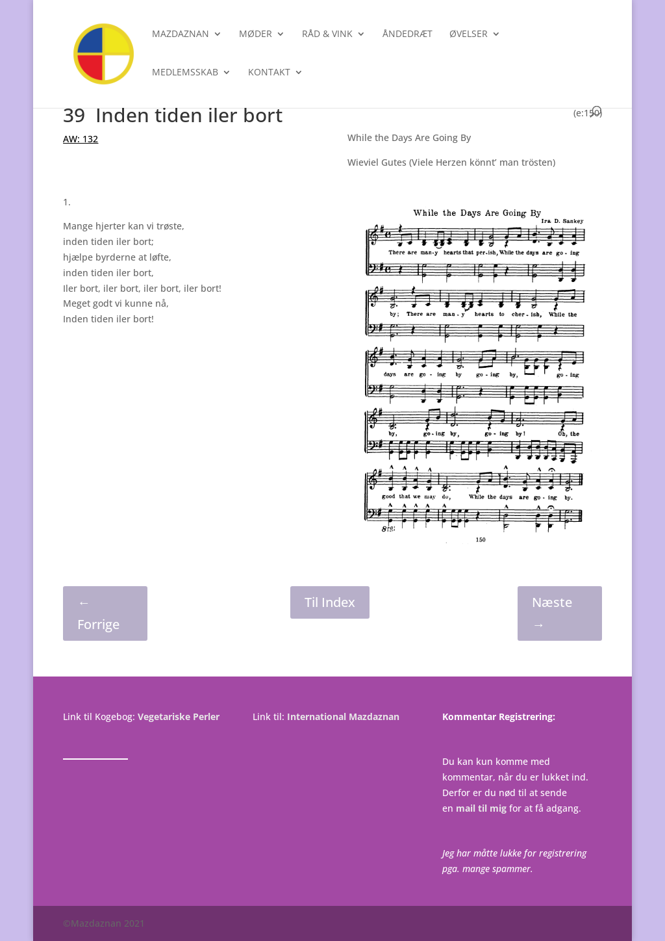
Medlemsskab (185, 73)
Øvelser (468, 34)
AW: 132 (80, 139)
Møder (255, 34)
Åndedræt (408, 34)
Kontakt (269, 73)
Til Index (330, 602)
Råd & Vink (327, 34)
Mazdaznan (180, 34)
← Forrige (98, 613)
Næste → (552, 613)
